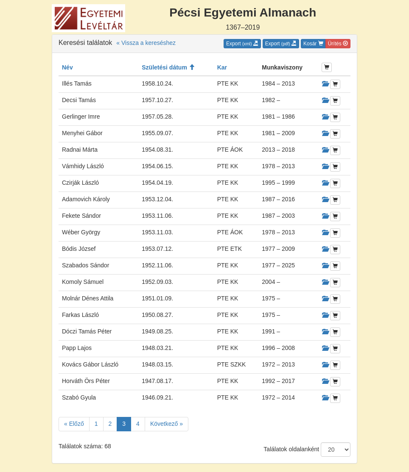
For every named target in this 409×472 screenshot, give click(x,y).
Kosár (313, 44)
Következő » (166, 423)
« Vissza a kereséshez (146, 42)
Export (242, 44)
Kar (222, 67)
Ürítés (338, 44)
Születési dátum (168, 67)
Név (67, 67)
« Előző (74, 423)
